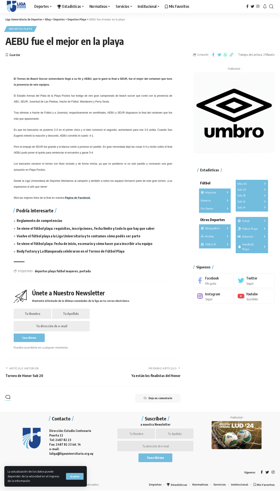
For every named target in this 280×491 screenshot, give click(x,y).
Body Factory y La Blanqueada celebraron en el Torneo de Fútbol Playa (70, 251)
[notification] (265, 6)
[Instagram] (257, 6)
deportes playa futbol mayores (56, 271)
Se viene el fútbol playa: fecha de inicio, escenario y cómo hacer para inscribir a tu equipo (84, 243)
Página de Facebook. (78, 198)
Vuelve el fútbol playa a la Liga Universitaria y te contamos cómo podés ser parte (78, 236)
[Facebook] (247, 6)
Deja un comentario (157, 398)
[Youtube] (255, 296)
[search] (271, 6)
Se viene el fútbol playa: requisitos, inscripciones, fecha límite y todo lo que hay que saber (86, 228)
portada (85, 271)
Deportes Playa (21, 29)
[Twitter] (252, 6)
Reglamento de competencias (39, 221)
